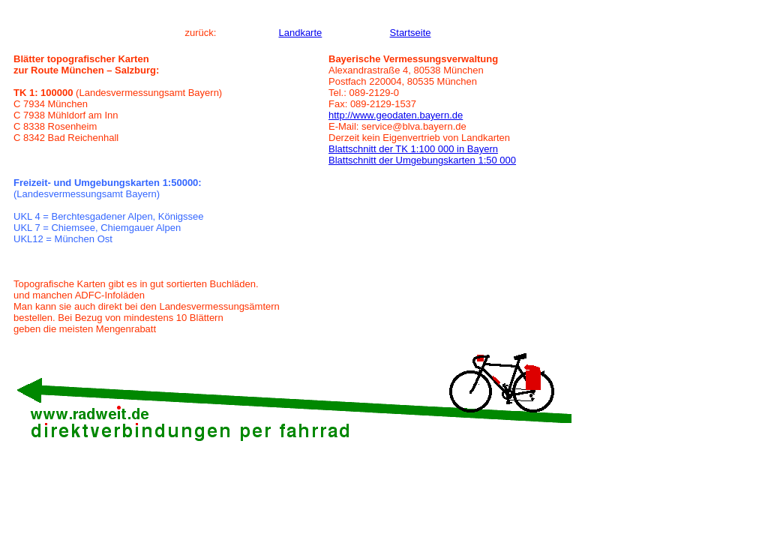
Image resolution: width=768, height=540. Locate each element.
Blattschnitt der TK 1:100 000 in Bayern (413, 148)
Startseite (410, 32)
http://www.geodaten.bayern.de (395, 115)
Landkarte (300, 32)
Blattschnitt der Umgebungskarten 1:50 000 (422, 160)
